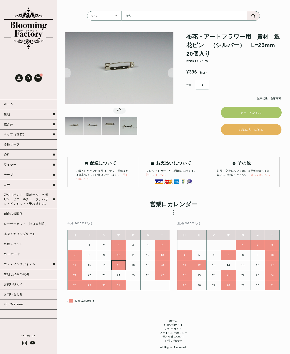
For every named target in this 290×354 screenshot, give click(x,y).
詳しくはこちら (156, 176)
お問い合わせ (173, 342)
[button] (28, 78)
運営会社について (173, 338)
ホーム (173, 322)
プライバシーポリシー (174, 334)
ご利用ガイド (173, 330)
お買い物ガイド (173, 326)
